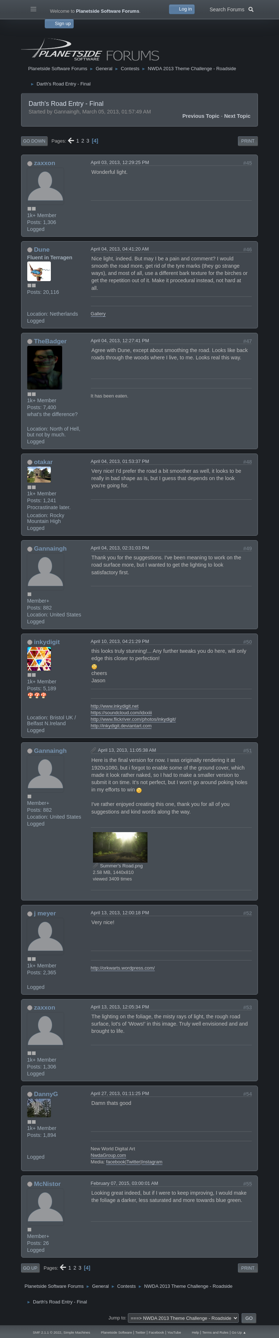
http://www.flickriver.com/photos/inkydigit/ (133, 719)
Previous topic (200, 116)
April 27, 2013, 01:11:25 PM (120, 1093)
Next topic (237, 116)
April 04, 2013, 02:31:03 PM (120, 548)
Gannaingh (50, 548)
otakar (43, 462)
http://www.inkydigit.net (115, 706)
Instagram (152, 1162)
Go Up (30, 1268)
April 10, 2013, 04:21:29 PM (120, 641)
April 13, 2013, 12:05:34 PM (120, 1007)
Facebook (156, 1332)
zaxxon (44, 163)
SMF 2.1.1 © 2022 (47, 1332)
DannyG (46, 1094)
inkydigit (47, 642)
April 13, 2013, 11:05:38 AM (127, 750)
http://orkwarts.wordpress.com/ (123, 968)
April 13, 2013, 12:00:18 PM (120, 912)
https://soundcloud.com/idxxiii (121, 712)
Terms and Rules (215, 1332)
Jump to (117, 1318)
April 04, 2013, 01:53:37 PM (120, 461)
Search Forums (232, 9)
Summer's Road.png (118, 865)
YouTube (174, 1332)
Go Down (34, 141)
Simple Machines (77, 1332)
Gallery (98, 313)
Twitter (133, 1162)
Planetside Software (116, 1332)
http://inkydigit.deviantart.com (121, 725)
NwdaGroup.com (108, 1155)
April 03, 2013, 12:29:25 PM (120, 162)
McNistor (47, 1183)
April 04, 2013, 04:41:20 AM (120, 249)
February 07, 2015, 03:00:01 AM (124, 1183)
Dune (41, 249)
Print (248, 141)
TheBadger (50, 341)
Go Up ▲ (239, 1332)
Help (195, 1332)
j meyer (45, 913)
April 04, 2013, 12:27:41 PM (120, 340)
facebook (115, 1162)
